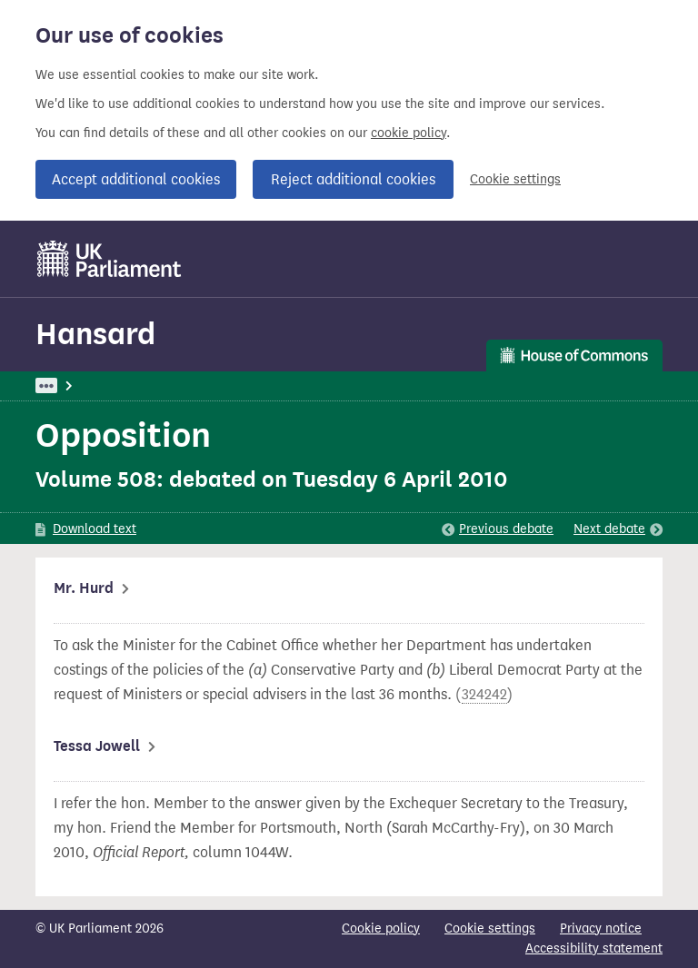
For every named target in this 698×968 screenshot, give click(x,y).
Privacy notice (601, 928)
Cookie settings (515, 179)
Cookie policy (381, 928)
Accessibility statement (594, 948)
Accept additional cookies (136, 179)
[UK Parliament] (109, 259)
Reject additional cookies (353, 179)
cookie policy (408, 133)
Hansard (95, 333)
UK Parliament (76, 385)
